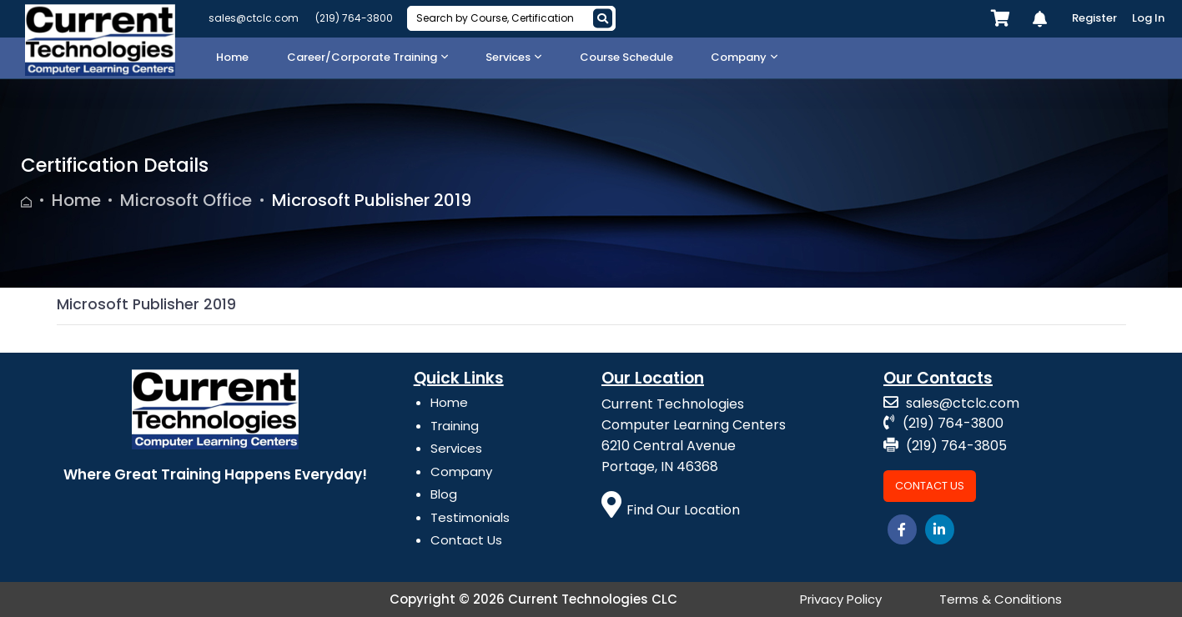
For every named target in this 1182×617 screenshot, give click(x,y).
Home (76, 200)
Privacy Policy (841, 599)
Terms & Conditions (1000, 599)
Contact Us (466, 540)
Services (456, 448)
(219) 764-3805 (945, 445)
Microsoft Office (186, 200)
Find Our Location (671, 509)
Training (454, 425)
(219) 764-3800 (354, 18)
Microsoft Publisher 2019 (371, 200)
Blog (443, 494)
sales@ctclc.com (254, 18)
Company (461, 471)
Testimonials (470, 517)
